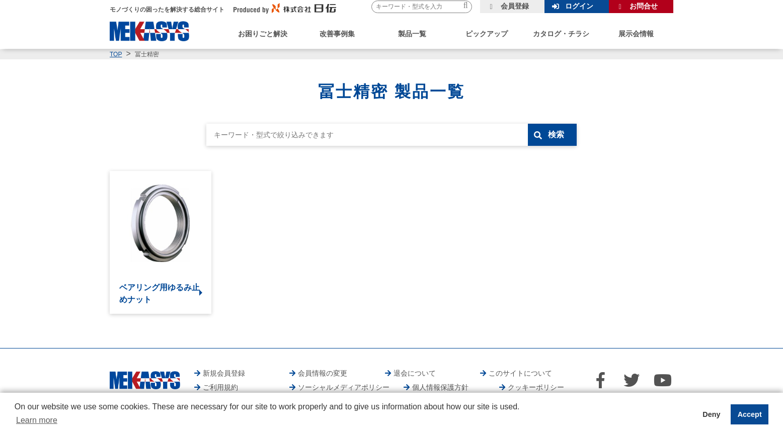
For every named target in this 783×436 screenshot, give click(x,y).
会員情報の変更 (322, 373)
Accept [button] (750, 414)
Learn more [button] (36, 420)
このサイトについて (520, 373)
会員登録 (515, 6)
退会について (415, 373)
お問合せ (644, 6)
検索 (556, 134)
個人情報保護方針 (440, 387)
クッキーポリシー (536, 387)
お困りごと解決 (262, 34)
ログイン (579, 6)
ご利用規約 (220, 387)
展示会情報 (636, 34)
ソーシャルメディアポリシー (343, 387)
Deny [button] (711, 414)
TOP (116, 54)
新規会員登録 (224, 373)
